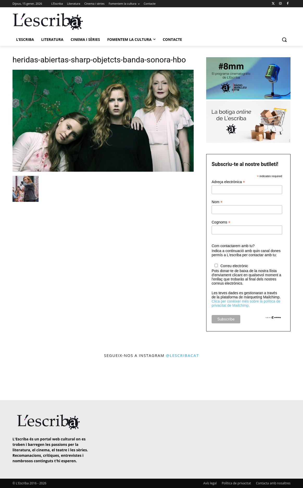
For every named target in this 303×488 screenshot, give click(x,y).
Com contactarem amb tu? (233, 246)
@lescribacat (182, 355)
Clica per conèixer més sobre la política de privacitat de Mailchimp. (246, 303)
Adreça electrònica (228, 181)
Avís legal (210, 483)
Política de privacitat (236, 483)
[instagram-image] (18, 379)
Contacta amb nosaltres (273, 483)
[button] (284, 39)
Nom (217, 202)
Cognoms (221, 222)
